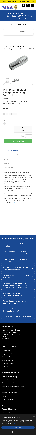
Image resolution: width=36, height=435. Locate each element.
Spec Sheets (8, 167)
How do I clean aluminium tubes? (17, 317)
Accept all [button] (18, 427)
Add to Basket (18, 141)
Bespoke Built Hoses (8, 354)
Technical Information (12, 155)
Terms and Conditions (9, 409)
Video (6, 159)
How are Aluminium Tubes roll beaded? (15, 261)
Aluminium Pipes (7, 357)
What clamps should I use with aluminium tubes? (16, 302)
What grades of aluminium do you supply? (17, 276)
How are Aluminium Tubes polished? (14, 245)
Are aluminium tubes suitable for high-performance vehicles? (16, 253)
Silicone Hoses (6, 351)
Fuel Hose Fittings (8, 363)
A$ (13, 114)
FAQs (3, 406)
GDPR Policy (6, 412)
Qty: (26, 136)
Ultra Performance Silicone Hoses (13, 386)
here (13, 202)
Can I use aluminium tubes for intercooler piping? (15, 310)
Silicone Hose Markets (9, 383)
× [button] (34, 416)
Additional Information (12, 151)
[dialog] (18, 424)
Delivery (7, 163)
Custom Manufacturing (9, 377)
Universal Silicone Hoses (9, 380)
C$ (15, 114)
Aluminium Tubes (11, 47)
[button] (18, 245)
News (4, 403)
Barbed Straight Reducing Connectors (15, 49)
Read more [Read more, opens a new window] (17, 424)
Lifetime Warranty (8, 400)
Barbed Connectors (24, 47)
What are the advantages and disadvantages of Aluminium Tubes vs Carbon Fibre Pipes (15, 285)
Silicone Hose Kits (7, 360)
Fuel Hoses (5, 366)
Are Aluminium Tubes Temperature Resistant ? (13, 294)
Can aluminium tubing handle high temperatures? (15, 268)
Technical (5, 396)
